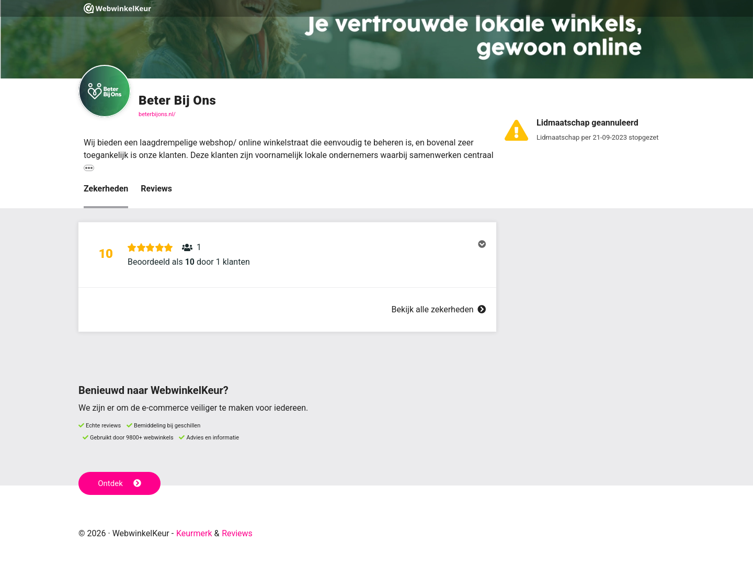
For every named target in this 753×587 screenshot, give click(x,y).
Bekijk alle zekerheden (439, 309)
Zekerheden (106, 189)
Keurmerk (194, 533)
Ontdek (119, 483)
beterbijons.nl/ (157, 114)
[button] (287, 254)
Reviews (156, 189)
